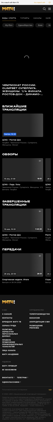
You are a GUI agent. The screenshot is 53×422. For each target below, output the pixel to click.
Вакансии (34, 318)
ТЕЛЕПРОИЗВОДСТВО (39, 314)
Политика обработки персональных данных (10, 332)
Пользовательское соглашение (14, 390)
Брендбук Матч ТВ (11, 322)
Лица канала (9, 350)
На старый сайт (39, 2)
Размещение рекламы (36, 327)
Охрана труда (9, 326)
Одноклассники (10, 382)
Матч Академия (10, 354)
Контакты (7, 318)
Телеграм (22, 378)
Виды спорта (9, 18)
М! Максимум (9, 370)
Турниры (24, 18)
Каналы (38, 18)
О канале (7, 314)
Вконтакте (7, 378)
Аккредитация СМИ (39, 322)
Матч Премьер (9, 366)
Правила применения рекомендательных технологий (12, 343)
